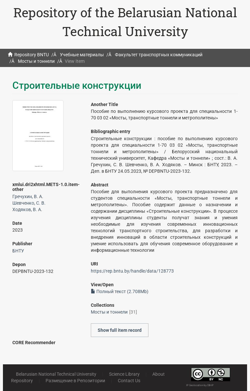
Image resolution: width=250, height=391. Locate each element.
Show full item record (120, 330)
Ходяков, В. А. (27, 209)
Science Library (124, 374)
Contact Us (129, 380)
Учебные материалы (82, 54)
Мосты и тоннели (36, 61)
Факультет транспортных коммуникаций (158, 54)
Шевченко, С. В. (29, 203)
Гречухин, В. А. (27, 196)
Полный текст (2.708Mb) (119, 291)
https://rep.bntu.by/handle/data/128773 (132, 271)
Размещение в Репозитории (75, 380)
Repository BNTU (31, 54)
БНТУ (18, 250)
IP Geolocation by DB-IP (200, 385)
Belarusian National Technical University (56, 374)
